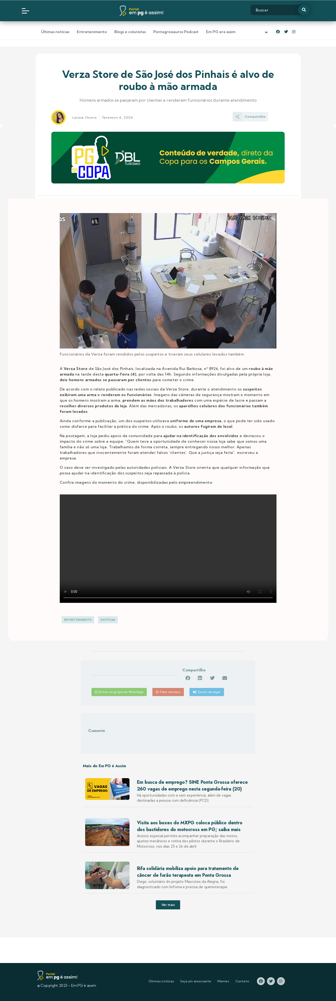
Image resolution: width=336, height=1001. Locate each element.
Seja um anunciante (195, 981)
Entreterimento (78, 620)
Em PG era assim (220, 31)
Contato (242, 981)
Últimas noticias (161, 981)
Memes (223, 981)
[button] (187, 678)
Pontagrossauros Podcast (176, 31)
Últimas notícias (55, 31)
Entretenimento (92, 31)
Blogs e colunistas (130, 31)
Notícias (108, 620)
